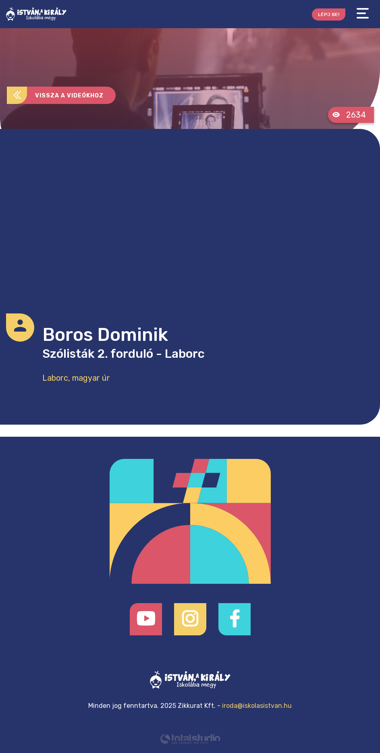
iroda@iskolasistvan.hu (257, 705)
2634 (349, 115)
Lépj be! (328, 14)
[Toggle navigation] (362, 13)
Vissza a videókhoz (55, 95)
